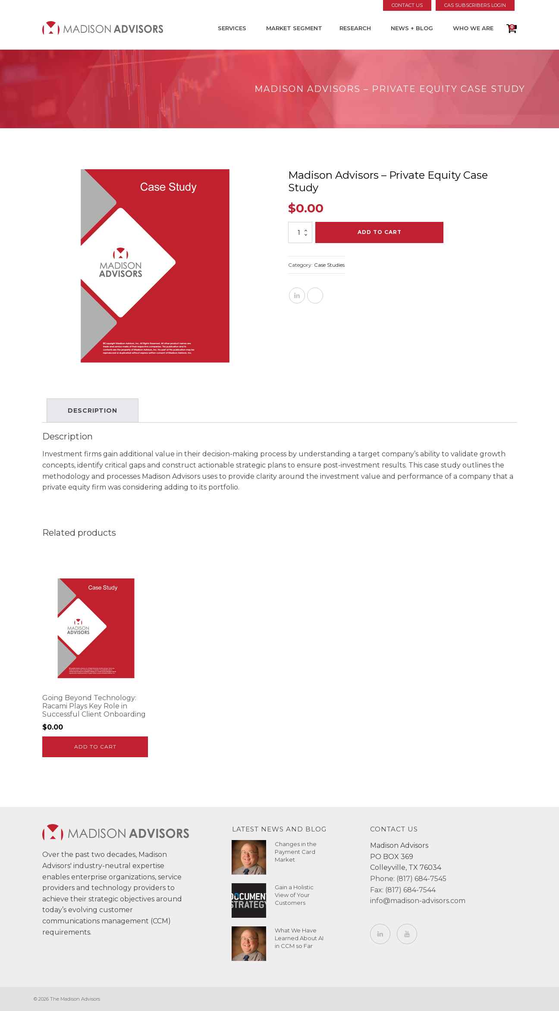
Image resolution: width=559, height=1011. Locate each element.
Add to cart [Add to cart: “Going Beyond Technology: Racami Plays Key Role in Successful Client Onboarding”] (95, 746)
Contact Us (407, 5)
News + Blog (412, 28)
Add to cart (380, 232)
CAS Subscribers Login (475, 5)
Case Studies (329, 265)
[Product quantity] (300, 232)
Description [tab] (92, 410)
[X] (315, 295)
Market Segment (294, 28)
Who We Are (473, 28)
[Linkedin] (297, 295)
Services (232, 28)
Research (355, 28)
